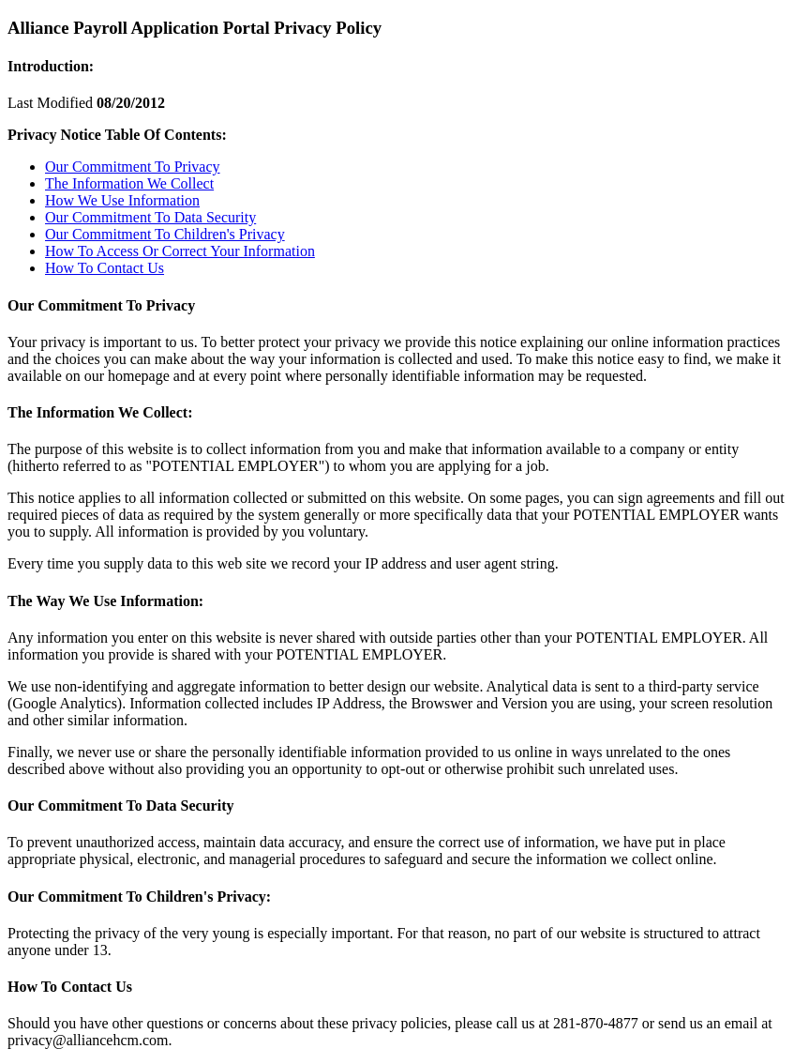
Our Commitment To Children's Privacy (165, 234)
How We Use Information (122, 200)
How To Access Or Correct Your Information (180, 251)
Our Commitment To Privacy (132, 167)
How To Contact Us (104, 268)
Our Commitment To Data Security (150, 217)
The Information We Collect (129, 183)
